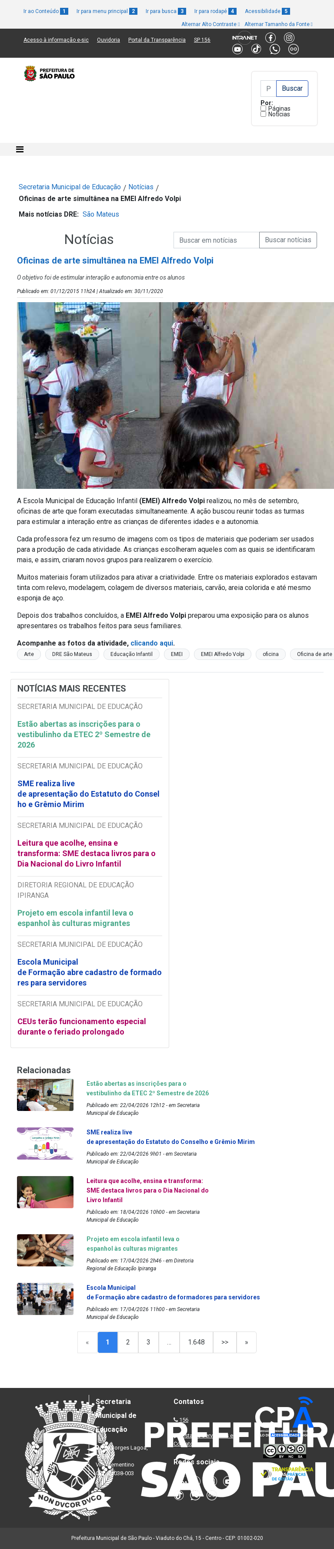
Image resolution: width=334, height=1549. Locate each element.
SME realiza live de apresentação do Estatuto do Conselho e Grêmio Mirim (88, 794)
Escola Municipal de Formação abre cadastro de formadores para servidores (89, 972)
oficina (271, 654)
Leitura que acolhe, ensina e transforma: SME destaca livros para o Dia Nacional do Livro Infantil (86, 853)
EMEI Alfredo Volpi (222, 654)
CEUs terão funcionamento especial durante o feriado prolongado (81, 1026)
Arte (29, 654)
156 (183, 1420)
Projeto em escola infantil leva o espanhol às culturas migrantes (75, 918)
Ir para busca (166, 11)
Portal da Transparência (157, 40)
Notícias (279, 114)
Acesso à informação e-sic (56, 40)
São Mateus (101, 214)
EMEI (177, 654)
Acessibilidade (267, 11)
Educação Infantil (131, 654)
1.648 (196, 1342)
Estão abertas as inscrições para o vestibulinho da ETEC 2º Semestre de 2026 (83, 734)
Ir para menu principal (107, 11)
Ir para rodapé (215, 11)
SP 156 (202, 40)
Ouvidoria (108, 40)
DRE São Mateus (72, 654)
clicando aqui (151, 643)
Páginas (279, 108)
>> (224, 1342)
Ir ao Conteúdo (45, 11)
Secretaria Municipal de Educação (70, 187)
